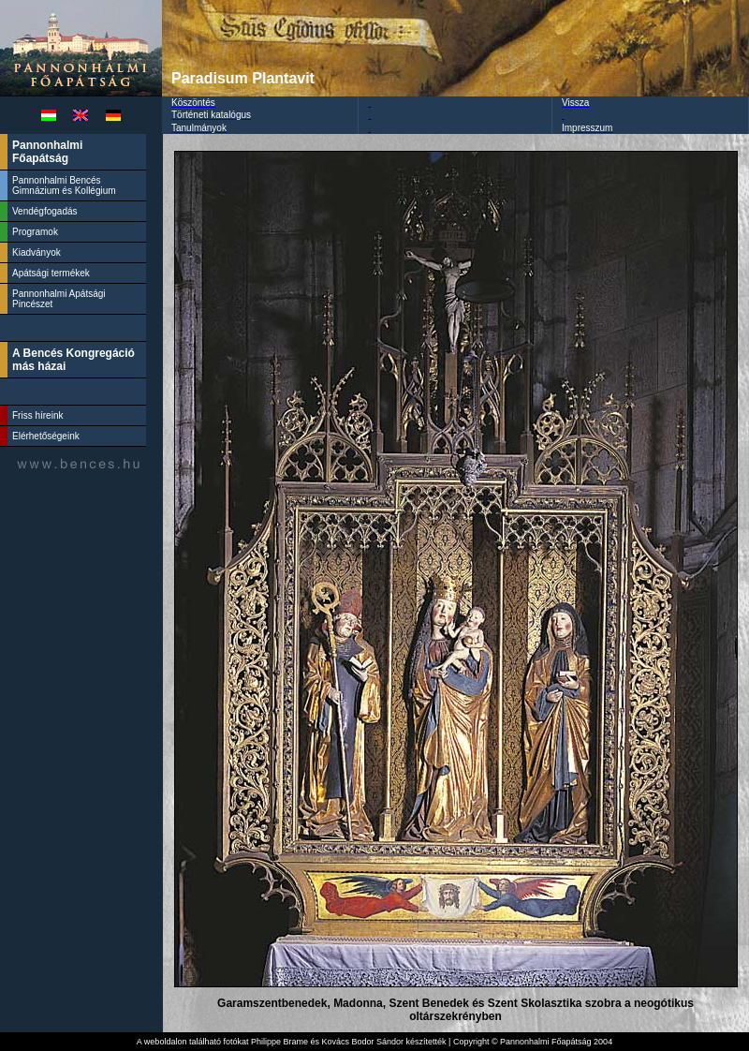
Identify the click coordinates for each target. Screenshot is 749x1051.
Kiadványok (36, 252)
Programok (35, 232)
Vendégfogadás (45, 211)
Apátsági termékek (51, 273)
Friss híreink (37, 415)
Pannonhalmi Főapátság (47, 152)
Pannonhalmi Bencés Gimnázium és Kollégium (65, 185)
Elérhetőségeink (46, 436)
